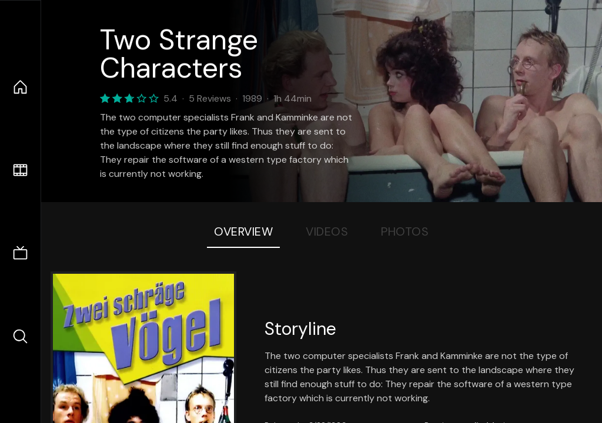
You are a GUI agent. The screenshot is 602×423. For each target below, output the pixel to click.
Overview (243, 231)
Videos (327, 231)
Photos (405, 231)
